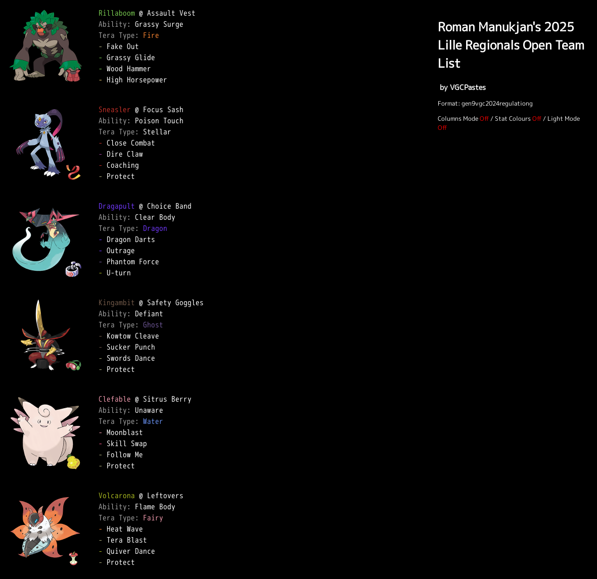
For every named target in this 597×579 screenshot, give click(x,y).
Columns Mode (458, 118)
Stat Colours (513, 118)
